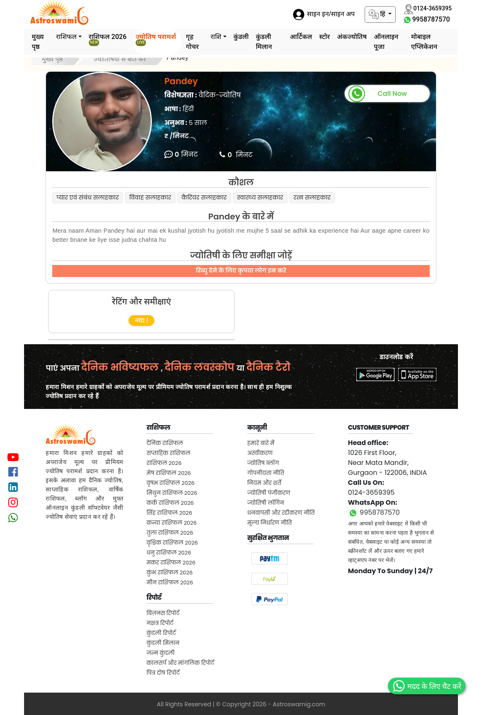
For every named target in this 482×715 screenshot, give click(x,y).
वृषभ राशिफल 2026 (170, 483)
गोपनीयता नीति (265, 473)
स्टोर (324, 37)
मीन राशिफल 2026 (169, 582)
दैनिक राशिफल (164, 443)
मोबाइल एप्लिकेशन (424, 42)
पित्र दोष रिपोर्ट (163, 673)
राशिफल (66, 37)
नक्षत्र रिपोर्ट (159, 623)
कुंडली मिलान (264, 42)
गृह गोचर (192, 42)
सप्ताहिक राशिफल (168, 453)
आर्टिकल (301, 37)
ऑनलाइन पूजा (386, 42)
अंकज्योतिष (352, 37)
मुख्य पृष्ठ (38, 42)
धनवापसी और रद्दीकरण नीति (281, 513)
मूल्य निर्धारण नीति (269, 523)
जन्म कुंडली (160, 653)
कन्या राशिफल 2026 (171, 523)
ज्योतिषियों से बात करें (120, 59)
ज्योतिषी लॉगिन (265, 503)
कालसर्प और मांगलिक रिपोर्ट (180, 663)
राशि (216, 37)
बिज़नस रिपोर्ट (163, 613)
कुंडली (241, 37)
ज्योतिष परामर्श (156, 39)
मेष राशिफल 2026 (168, 473)
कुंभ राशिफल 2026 (169, 572)
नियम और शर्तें (264, 483)
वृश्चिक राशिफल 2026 (172, 543)
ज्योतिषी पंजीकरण (268, 493)
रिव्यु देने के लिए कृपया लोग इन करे (241, 270)
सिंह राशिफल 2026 (169, 513)
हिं (378, 14)
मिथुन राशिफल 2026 (171, 493)
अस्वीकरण (260, 453)
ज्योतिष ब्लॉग (263, 463)
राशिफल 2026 (108, 39)
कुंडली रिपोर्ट (161, 633)
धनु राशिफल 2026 (168, 553)
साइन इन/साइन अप (323, 14)
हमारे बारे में (261, 443)
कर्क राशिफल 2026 (170, 503)
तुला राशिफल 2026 (169, 533)
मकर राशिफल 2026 (170, 563)
